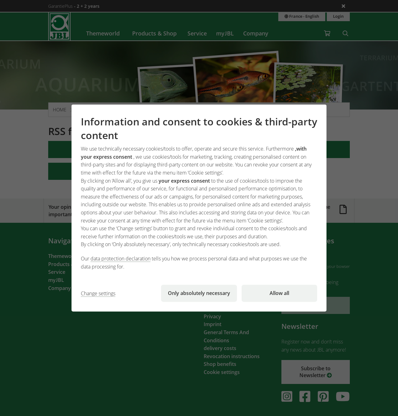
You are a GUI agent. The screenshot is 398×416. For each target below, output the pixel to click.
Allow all (279, 293)
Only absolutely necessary (199, 293)
